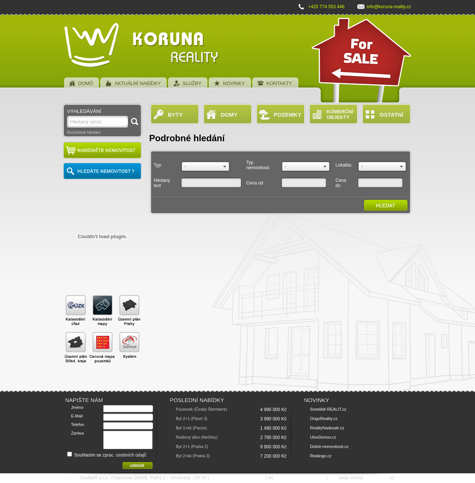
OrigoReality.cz (324, 418)
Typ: (158, 165)
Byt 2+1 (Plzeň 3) (192, 418)
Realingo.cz (320, 456)
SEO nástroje (377, 478)
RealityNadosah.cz (327, 428)
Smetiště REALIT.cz (328, 409)
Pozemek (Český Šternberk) (201, 409)
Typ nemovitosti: (258, 165)
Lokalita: (344, 165)
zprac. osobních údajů (124, 455)
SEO (332, 478)
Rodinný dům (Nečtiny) (197, 437)
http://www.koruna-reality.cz (300, 478)
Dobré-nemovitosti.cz (329, 446)
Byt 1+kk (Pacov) (191, 428)
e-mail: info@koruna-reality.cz (237, 478)
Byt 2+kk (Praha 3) (193, 456)
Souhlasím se (107, 455)
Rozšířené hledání (83, 132)
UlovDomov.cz (323, 437)
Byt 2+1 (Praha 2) (192, 446)
